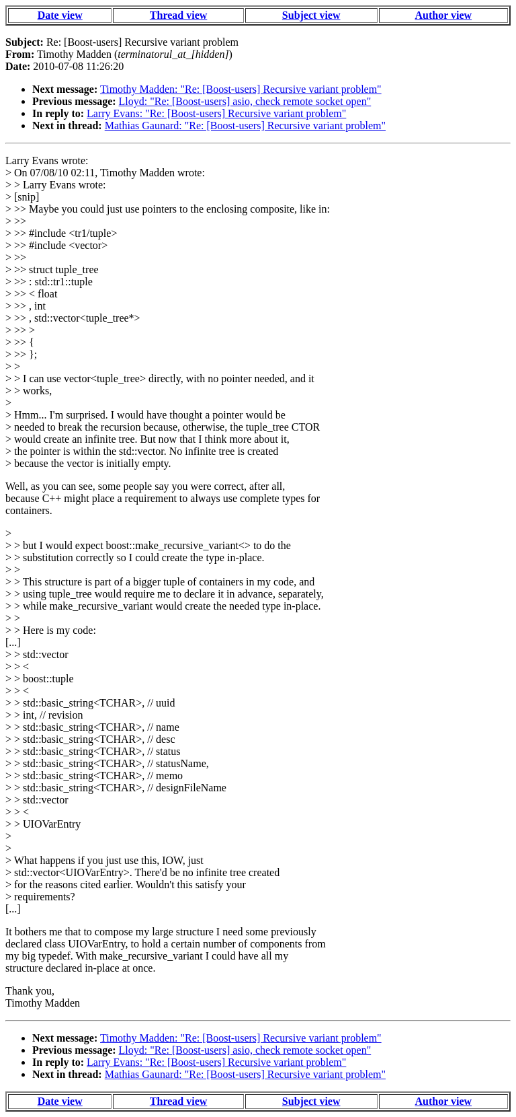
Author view (443, 15)
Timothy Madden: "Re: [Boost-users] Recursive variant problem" (241, 89)
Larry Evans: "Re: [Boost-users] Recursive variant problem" (216, 113)
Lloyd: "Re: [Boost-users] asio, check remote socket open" (245, 101)
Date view (60, 15)
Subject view (311, 15)
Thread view (178, 15)
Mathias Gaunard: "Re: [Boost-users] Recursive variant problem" (245, 125)
